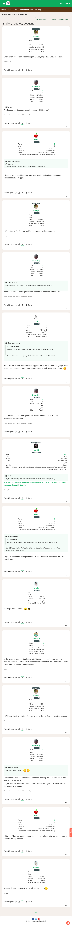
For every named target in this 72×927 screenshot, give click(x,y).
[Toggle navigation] (4, 3)
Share (29, 70)
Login (61, 3)
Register (67, 3)
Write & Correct (7, 10)
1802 (65, 454)
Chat (15, 10)
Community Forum (8, 15)
